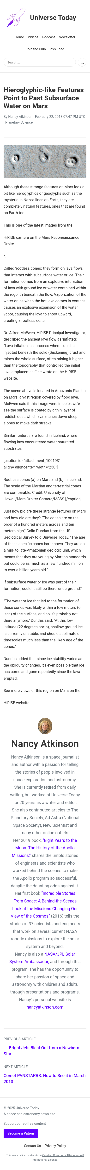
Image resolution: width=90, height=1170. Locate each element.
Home (19, 37)
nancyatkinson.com (45, 1007)
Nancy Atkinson (20, 117)
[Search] (82, 62)
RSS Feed (57, 49)
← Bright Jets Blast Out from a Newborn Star (41, 1050)
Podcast (48, 37)
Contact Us (32, 1146)
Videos (33, 37)
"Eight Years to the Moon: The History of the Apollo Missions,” (44, 848)
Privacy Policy (55, 1146)
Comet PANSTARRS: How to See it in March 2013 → (45, 1078)
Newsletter (67, 37)
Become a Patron (20, 1133)
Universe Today (40, 18)
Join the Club (36, 49)
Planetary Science (19, 122)
